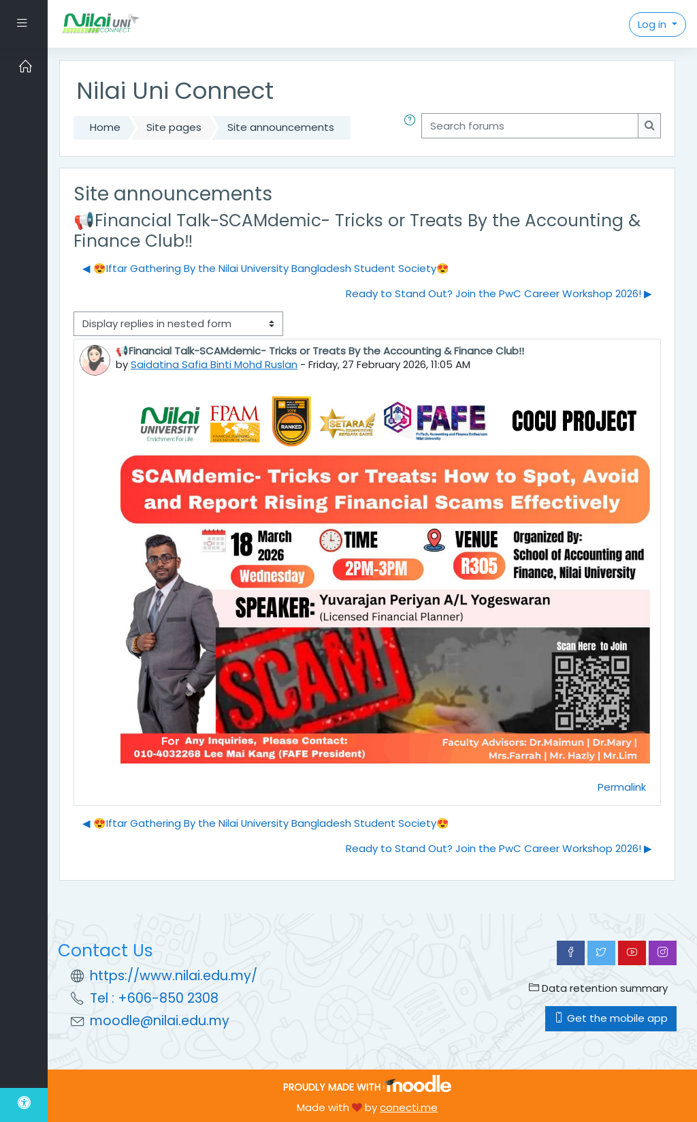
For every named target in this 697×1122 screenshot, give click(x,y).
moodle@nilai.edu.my (159, 1021)
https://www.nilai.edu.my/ (173, 976)
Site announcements (280, 127)
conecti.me (409, 1107)
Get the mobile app (611, 1018)
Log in (653, 24)
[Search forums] (529, 125)
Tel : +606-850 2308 (154, 998)
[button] (412, 127)
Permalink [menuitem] (622, 787)
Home (105, 127)
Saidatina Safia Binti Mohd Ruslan (214, 364)
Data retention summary (598, 988)
